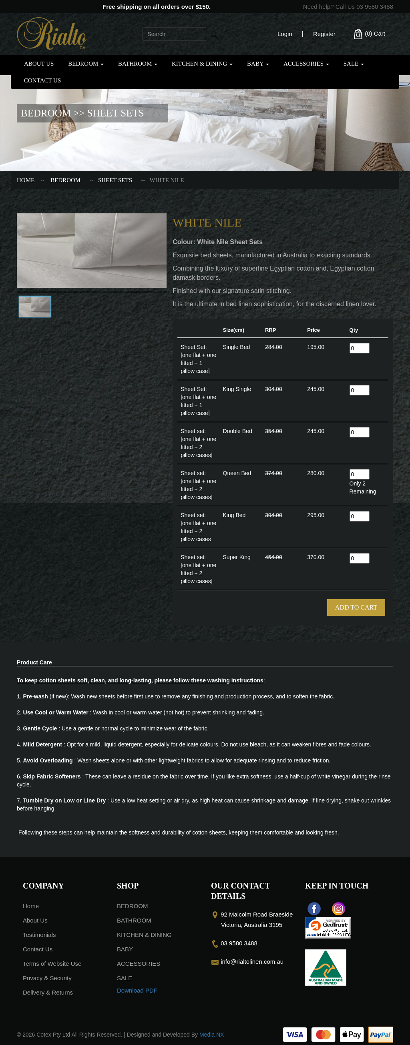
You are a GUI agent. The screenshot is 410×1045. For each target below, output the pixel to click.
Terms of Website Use (52, 963)
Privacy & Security (47, 978)
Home (25, 180)
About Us (39, 63)
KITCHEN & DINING (202, 63)
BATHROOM (137, 63)
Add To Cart (356, 607)
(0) (369, 34)
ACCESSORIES (306, 63)
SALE (354, 63)
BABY (258, 63)
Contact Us (42, 80)
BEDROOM (86, 63)
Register (324, 33)
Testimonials (39, 934)
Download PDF (137, 990)
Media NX (211, 1034)
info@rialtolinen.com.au (252, 961)
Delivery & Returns (48, 992)
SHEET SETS (115, 180)
